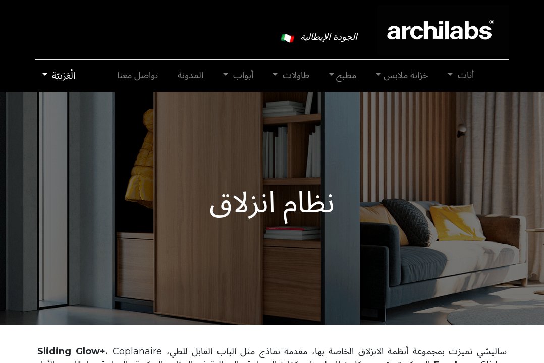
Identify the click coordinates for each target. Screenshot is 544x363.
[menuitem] (190, 75)
